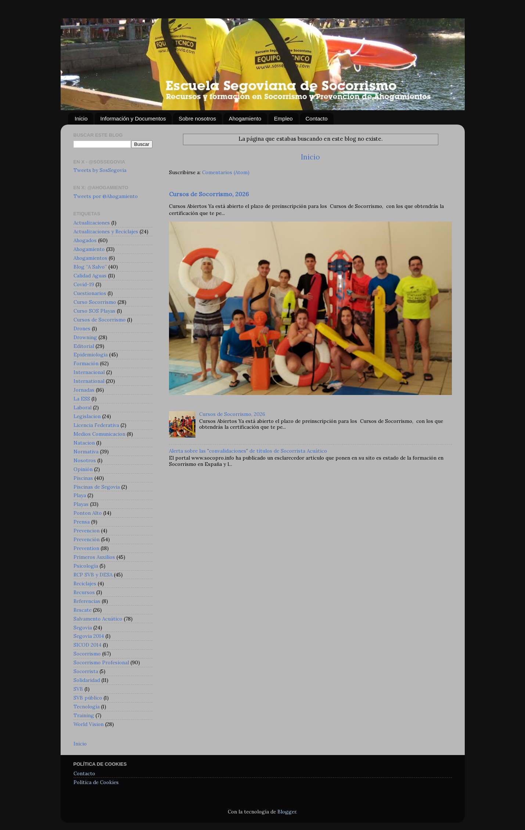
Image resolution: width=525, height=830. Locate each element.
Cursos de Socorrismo (99, 319)
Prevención (86, 539)
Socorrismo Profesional (101, 662)
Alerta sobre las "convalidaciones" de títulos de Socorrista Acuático (248, 451)
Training (83, 715)
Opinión (83, 469)
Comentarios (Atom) (225, 172)
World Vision (88, 724)
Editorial (83, 346)
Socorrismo (87, 653)
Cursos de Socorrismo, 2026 (209, 194)
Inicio (81, 118)
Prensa (81, 521)
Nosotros (84, 460)
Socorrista (85, 671)
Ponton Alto (87, 513)
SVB (78, 689)
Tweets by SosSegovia (99, 170)
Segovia (82, 627)
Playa (79, 495)
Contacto (316, 118)
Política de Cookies (96, 782)
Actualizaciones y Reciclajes (105, 231)
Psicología (85, 566)
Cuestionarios (89, 293)
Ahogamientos (90, 258)
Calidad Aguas (90, 275)
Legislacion (87, 416)
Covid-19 (83, 284)
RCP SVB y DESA (92, 574)
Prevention (86, 548)
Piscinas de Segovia (96, 487)
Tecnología (86, 706)
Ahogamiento (245, 118)
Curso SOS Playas (94, 311)
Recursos (84, 592)
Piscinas (83, 478)
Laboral (82, 407)
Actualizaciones (91, 222)
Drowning (85, 337)
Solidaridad (86, 680)
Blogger (286, 811)
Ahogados (85, 240)
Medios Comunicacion (99, 434)
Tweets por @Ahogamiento (105, 196)
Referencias (86, 601)
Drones (81, 328)
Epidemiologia (90, 354)
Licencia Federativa (96, 425)
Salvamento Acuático (97, 618)
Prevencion (86, 530)
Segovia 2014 (88, 636)
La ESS (81, 398)
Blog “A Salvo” (90, 266)
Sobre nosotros (197, 118)
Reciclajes (84, 583)
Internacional (89, 372)
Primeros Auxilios (94, 557)
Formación (85, 363)
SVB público (87, 697)
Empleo (283, 118)
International (88, 381)
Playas (81, 504)
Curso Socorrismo (94, 302)
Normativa (85, 451)
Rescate (82, 610)
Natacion (84, 442)
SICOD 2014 (87, 645)
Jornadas (83, 390)
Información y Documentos (133, 118)
